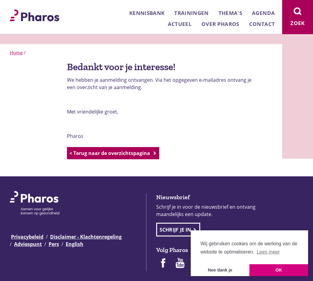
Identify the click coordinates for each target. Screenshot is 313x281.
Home (16, 52)
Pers (54, 244)
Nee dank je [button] (220, 270)
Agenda (263, 12)
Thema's (230, 12)
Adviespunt (28, 244)
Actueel (180, 23)
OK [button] (278, 270)
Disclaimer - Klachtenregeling (86, 236)
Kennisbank (146, 12)
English (74, 244)
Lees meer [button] (268, 251)
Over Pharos (220, 23)
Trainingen (191, 12)
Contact (262, 23)
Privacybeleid (27, 236)
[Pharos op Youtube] (180, 263)
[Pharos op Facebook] (163, 263)
